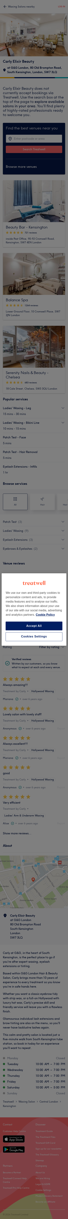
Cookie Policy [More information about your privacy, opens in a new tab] (45, 614)
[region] (34, 609)
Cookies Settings (34, 636)
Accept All (34, 625)
